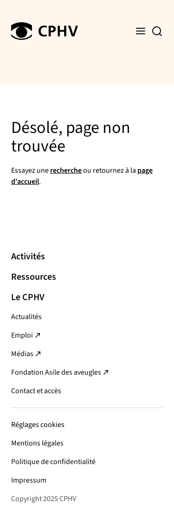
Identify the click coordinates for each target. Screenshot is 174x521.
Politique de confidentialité (53, 462)
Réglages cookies (37, 425)
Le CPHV (28, 297)
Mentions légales (37, 443)
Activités (28, 256)
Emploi (22, 335)
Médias (22, 354)
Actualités (26, 317)
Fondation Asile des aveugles (56, 372)
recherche (66, 170)
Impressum (28, 480)
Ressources (33, 276)
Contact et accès (36, 391)
